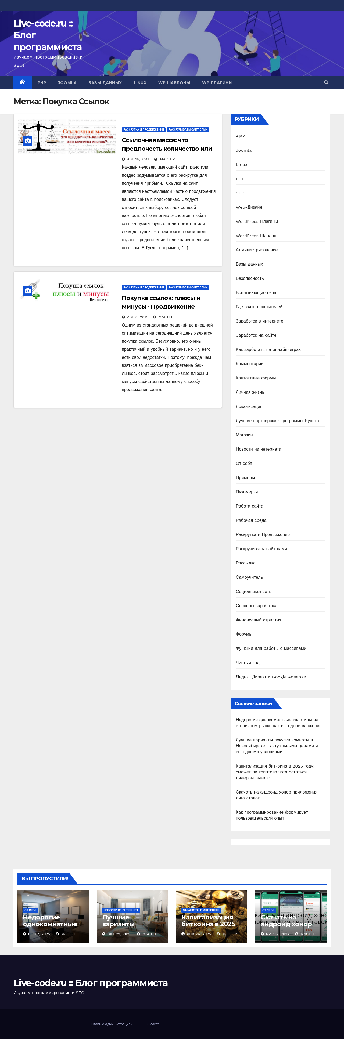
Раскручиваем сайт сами (188, 129)
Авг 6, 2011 (137, 317)
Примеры (245, 477)
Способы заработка (256, 605)
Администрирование (257, 249)
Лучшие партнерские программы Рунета (277, 420)
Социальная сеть (253, 591)
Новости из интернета (258, 449)
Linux (140, 82)
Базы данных (105, 82)
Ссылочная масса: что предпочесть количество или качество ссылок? (167, 148)
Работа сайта (250, 506)
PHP (42, 82)
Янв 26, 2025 (199, 934)
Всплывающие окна (256, 292)
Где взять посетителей (259, 306)
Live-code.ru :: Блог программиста (90, 983)
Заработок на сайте (256, 335)
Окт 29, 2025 (120, 934)
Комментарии (250, 363)
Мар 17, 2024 (278, 934)
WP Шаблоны (174, 82)
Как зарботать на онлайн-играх (268, 349)
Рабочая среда (251, 520)
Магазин (244, 434)
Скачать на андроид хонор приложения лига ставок (291, 927)
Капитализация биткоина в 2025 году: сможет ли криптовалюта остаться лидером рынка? (275, 771)
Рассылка (246, 563)
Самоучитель (249, 577)
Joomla (67, 82)
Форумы (244, 634)
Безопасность (250, 278)
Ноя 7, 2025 (39, 934)
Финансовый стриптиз (258, 619)
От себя (244, 463)
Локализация (249, 406)
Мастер (164, 159)
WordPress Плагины (257, 221)
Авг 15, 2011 (138, 159)
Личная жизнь (250, 392)
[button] (326, 82)
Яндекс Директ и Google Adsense (271, 676)
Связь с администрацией (111, 1024)
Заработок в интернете (260, 321)
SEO (240, 193)
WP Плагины (217, 82)
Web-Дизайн (249, 207)
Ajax (240, 136)
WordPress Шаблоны (258, 235)
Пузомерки (247, 491)
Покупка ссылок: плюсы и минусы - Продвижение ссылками (161, 306)
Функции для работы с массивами (271, 648)
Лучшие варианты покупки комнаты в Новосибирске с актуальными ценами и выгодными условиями (277, 745)
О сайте (153, 1024)
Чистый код (248, 662)
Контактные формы (256, 378)
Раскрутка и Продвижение (143, 129)
